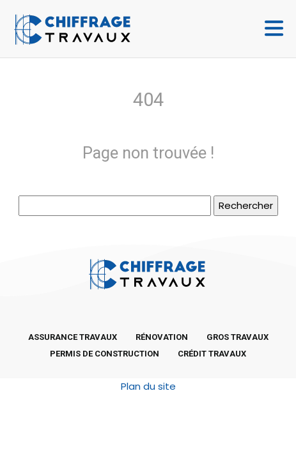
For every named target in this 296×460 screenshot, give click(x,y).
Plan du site (148, 386)
